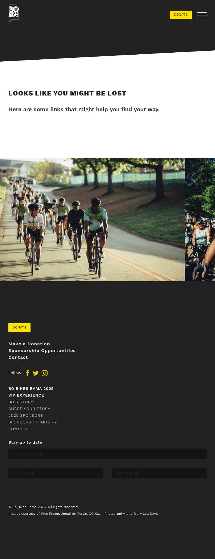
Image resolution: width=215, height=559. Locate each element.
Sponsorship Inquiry (32, 422)
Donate (181, 15)
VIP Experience (26, 395)
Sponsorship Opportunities (42, 350)
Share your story (29, 409)
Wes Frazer (50, 514)
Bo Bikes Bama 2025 (31, 388)
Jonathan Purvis (74, 514)
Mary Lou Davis (146, 514)
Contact (18, 357)
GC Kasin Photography (107, 514)
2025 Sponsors (25, 415)
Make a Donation (29, 344)
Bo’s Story (20, 402)
